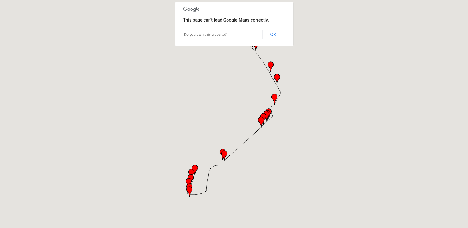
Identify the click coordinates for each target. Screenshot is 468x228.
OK (273, 34)
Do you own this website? (205, 34)
